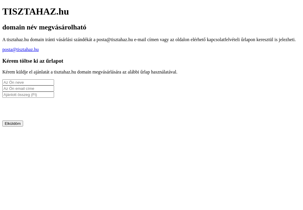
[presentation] (46, 109)
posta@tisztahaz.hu (20, 49)
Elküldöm (13, 123)
